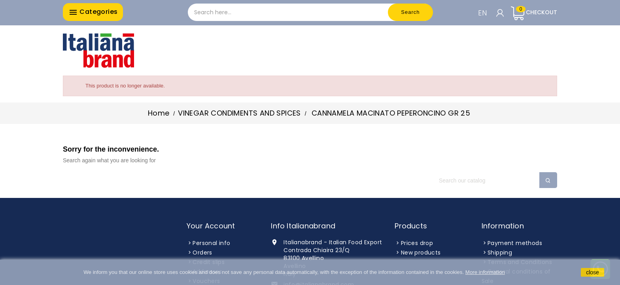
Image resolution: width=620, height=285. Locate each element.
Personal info (211, 243)
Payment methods (515, 243)
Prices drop (417, 243)
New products (421, 252)
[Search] (494, 180)
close (592, 272)
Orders (202, 252)
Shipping (500, 252)
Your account (211, 226)
